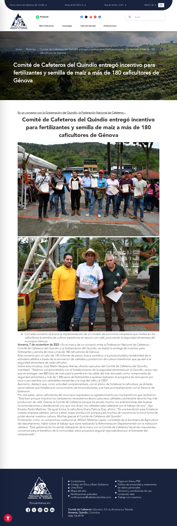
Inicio (19, 49)
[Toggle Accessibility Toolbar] (7, 518)
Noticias (31, 49)
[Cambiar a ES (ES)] (161, 5)
